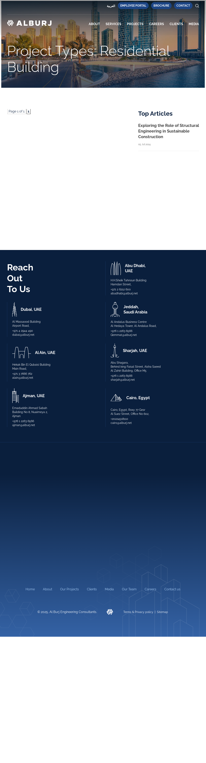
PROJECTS (135, 24)
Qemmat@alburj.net (124, 335)
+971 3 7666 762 (22, 373)
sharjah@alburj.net (123, 379)
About (94, 24)
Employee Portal (133, 5)
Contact (183, 5)
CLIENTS (176, 24)
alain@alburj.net (22, 377)
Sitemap (162, 612)
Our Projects (69, 589)
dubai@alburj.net (23, 334)
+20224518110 (119, 418)
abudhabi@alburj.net (124, 293)
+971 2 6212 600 (121, 289)
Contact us (172, 589)
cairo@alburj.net (121, 422)
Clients (92, 589)
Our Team (129, 589)
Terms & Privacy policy (138, 612)
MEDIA (194, 24)
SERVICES (113, 24)
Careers (156, 24)
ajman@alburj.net (23, 425)
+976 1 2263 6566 (121, 331)
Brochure (161, 5)
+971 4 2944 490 (22, 330)
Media (109, 589)
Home (30, 589)
